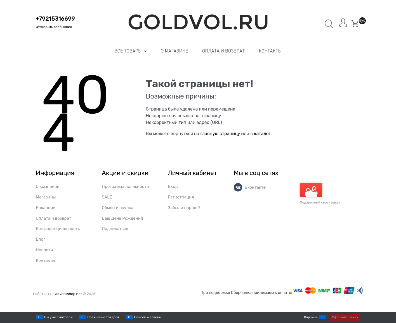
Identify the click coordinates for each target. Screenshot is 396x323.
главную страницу (220, 133)
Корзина (311, 317)
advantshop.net (68, 294)
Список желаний (147, 317)
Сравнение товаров (103, 317)
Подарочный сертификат (320, 193)
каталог (262, 133)
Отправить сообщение (54, 27)
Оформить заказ (345, 317)
